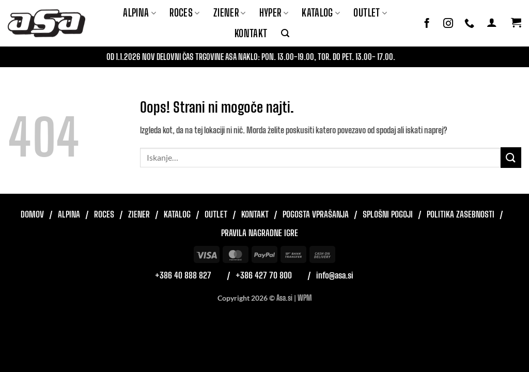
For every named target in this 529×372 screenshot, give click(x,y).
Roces (104, 214)
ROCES (184, 13)
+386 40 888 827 (183, 275)
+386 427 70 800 (264, 275)
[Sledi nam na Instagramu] (448, 23)
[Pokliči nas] (469, 23)
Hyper (274, 13)
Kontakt (251, 33)
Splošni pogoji (388, 214)
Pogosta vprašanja (316, 214)
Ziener (139, 214)
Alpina (139, 13)
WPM (305, 297)
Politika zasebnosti (460, 214)
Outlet (370, 13)
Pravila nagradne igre (259, 232)
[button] (285, 33)
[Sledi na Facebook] (427, 23)
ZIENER (229, 13)
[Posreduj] (511, 157)
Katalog (321, 13)
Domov (32, 214)
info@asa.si (334, 275)
